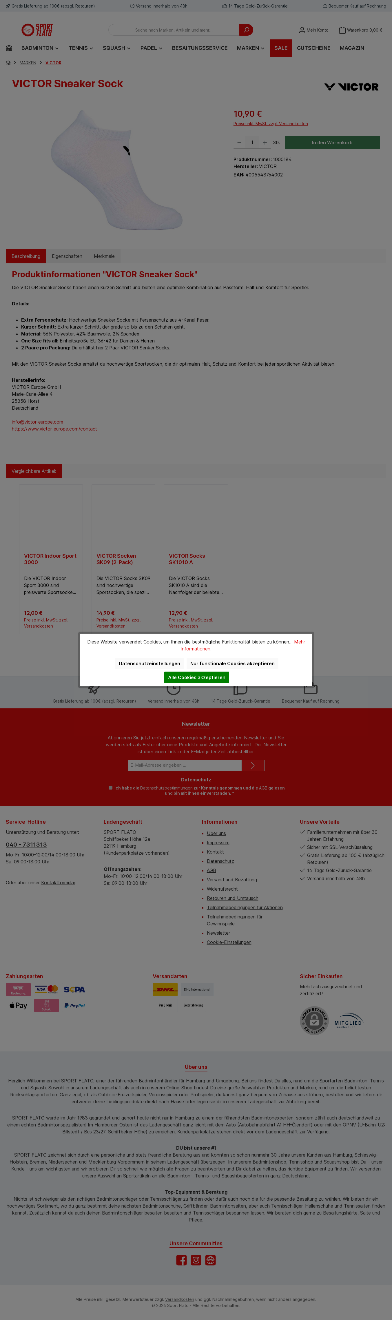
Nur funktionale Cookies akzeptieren (232, 663)
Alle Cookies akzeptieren (196, 677)
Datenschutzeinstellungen (149, 663)
